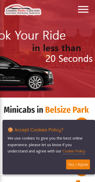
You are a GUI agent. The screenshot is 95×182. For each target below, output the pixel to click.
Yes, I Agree (78, 164)
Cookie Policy (74, 150)
